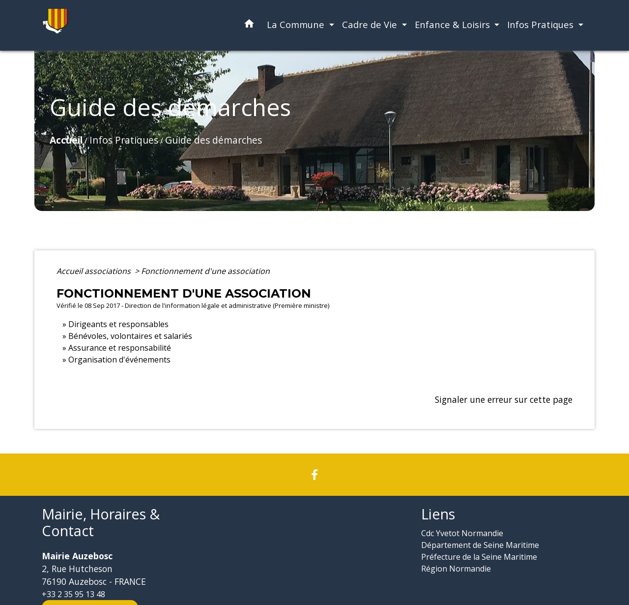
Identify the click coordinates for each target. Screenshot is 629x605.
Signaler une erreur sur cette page (503, 399)
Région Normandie (456, 568)
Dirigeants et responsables (118, 324)
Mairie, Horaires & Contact (101, 523)
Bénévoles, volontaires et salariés (130, 336)
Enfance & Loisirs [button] (453, 24)
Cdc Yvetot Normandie (462, 533)
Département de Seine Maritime (480, 545)
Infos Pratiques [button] (541, 24)
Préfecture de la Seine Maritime (479, 556)
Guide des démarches (213, 140)
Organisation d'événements (119, 359)
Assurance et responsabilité (119, 347)
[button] (249, 25)
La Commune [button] (297, 24)
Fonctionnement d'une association (205, 271)
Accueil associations (95, 271)
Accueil (66, 140)
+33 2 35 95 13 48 (73, 594)
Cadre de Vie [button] (371, 24)
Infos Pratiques (123, 140)
